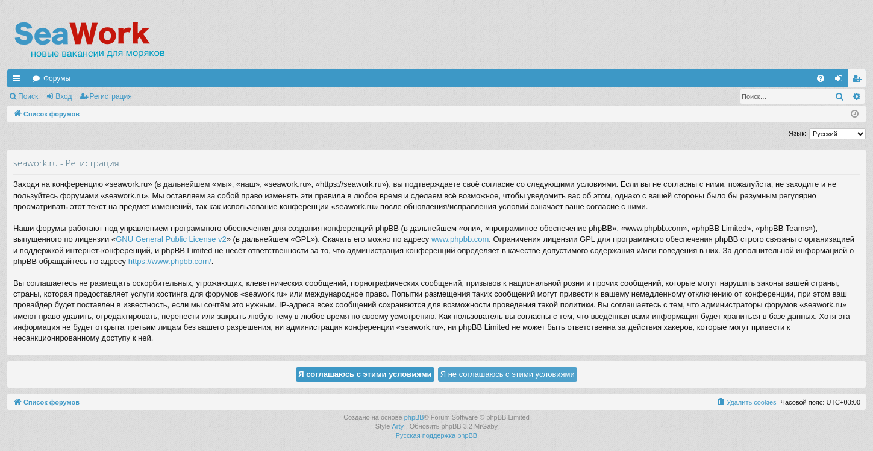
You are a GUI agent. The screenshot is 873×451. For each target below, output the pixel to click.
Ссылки (18, 80)
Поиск (28, 96)
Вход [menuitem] (841, 80)
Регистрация (111, 96)
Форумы (56, 78)
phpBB (414, 417)
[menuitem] (821, 78)
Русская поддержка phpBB (436, 435)
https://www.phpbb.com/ (169, 261)
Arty (398, 426)
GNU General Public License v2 (171, 239)
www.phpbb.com (460, 239)
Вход (63, 96)
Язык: (797, 133)
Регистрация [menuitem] (859, 80)
